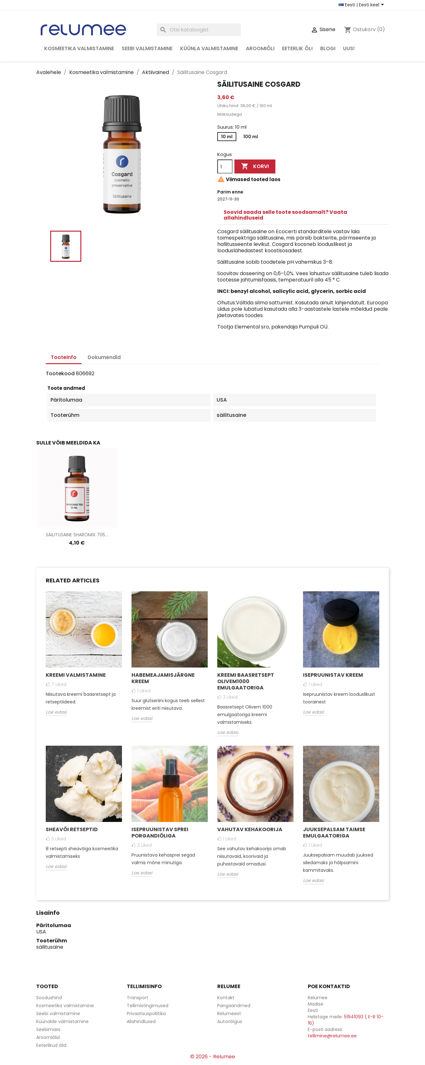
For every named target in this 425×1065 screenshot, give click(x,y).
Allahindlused (141, 1021)
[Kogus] (225, 166)
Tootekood (60, 373)
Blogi (327, 48)
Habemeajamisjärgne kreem (163, 678)
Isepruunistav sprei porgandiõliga (160, 832)
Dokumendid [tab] (104, 357)
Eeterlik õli (297, 48)
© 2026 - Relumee (212, 1056)
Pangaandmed (233, 1005)
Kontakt (225, 997)
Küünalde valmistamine (62, 1021)
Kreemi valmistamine (76, 675)
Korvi (255, 166)
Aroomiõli (260, 48)
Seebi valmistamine (147, 48)
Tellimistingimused (147, 1005)
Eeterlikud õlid (51, 1045)
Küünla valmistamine (209, 48)
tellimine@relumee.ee (332, 1036)
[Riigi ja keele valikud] (362, 5)
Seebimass (48, 1029)
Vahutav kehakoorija (249, 829)
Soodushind (49, 997)
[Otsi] (199, 30)
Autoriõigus (229, 1021)
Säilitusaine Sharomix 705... (77, 535)
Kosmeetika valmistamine (79, 48)
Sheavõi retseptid (72, 829)
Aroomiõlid (48, 1037)
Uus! (349, 48)
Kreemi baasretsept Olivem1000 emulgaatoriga (245, 681)
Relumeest (229, 1013)
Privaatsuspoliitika (146, 1013)
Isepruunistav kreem (333, 675)
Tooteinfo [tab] (64, 357)
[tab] (303, 215)
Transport (137, 997)
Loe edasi (56, 712)
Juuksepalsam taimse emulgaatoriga (334, 832)
